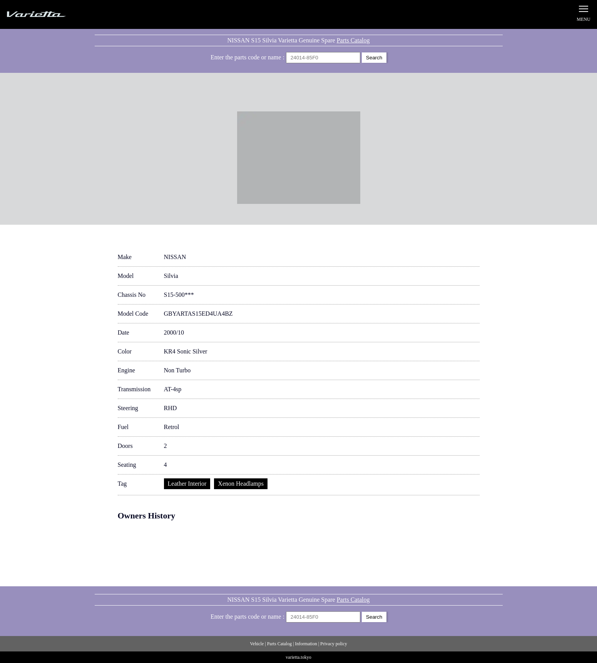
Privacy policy (333, 643)
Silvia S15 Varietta (54, 14)
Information (306, 643)
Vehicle (257, 643)
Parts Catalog (353, 40)
